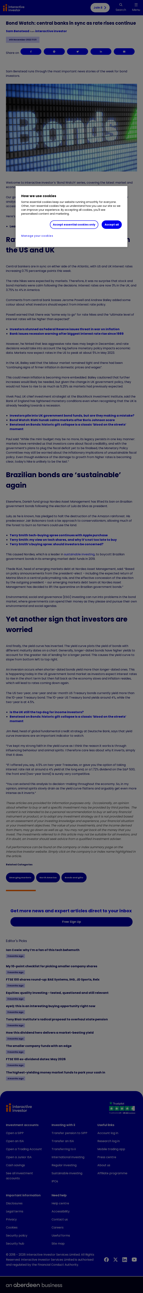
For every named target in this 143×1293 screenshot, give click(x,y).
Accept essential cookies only (74, 224)
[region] (71, 216)
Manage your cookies (37, 236)
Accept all (112, 224)
